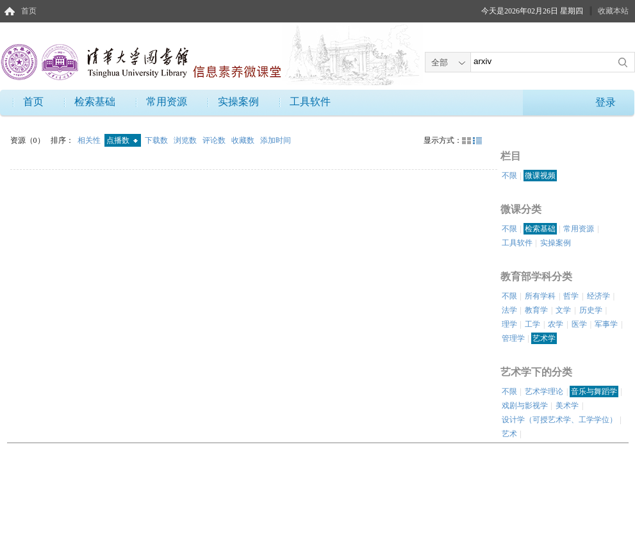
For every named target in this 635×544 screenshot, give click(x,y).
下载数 (157, 140)
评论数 (214, 140)
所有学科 (540, 296)
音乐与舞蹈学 (594, 391)
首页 (29, 10)
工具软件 (310, 101)
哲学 (571, 296)
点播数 (122, 140)
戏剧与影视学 (525, 405)
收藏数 (243, 140)
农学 (555, 324)
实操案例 (238, 101)
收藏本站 (613, 10)
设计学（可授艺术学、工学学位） (559, 419)
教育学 (536, 310)
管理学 (513, 338)
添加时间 (275, 140)
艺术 (509, 433)
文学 (563, 310)
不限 (509, 175)
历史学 (590, 310)
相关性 (90, 140)
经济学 (598, 296)
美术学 (567, 405)
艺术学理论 (544, 391)
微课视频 (540, 175)
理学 (509, 324)
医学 (579, 324)
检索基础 (94, 101)
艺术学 (544, 338)
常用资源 (166, 101)
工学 (532, 324)
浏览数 (186, 140)
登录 (605, 102)
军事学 (606, 324)
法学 (509, 310)
